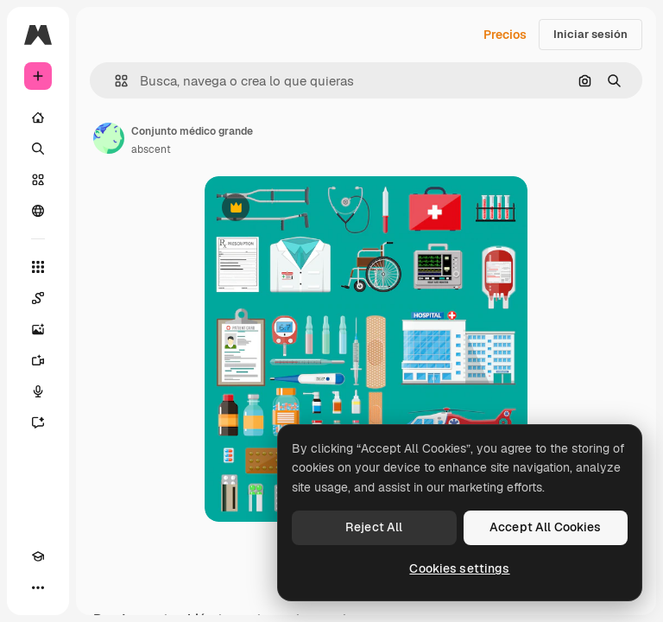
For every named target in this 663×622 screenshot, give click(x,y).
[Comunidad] (38, 211)
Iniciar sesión (590, 34)
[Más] (38, 587)
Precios (505, 34)
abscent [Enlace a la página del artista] (151, 149)
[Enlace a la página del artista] (108, 138)
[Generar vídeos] (38, 360)
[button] (114, 80)
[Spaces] (38, 298)
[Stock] (38, 180)
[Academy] (38, 556)
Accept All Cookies (545, 527)
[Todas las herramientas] (38, 267)
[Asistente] (38, 422)
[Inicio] (38, 117)
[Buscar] (38, 148)
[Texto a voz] (38, 391)
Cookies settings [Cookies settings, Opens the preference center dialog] (459, 568)
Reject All (373, 527)
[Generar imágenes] (38, 329)
